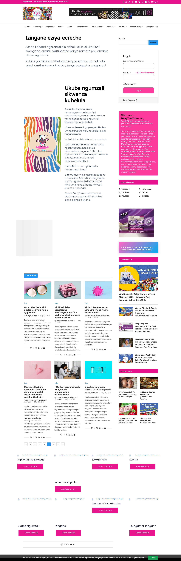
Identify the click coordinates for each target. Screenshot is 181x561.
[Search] (157, 26)
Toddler (69, 27)
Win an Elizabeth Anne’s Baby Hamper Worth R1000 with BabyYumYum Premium (146, 312)
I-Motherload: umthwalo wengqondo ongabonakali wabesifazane (67, 391)
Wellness (122, 27)
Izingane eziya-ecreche (106, 503)
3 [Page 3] (39, 444)
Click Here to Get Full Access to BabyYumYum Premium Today (136, 248)
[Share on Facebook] (33, 348)
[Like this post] (31, 348)
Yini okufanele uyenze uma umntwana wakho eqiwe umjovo (97, 310)
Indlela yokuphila (65, 482)
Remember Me (129, 84)
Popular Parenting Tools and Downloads (51, 2)
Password (127, 72)
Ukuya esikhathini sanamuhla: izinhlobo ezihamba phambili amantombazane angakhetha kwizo (35, 392)
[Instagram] (126, 2)
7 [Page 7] (58, 444)
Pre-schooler (82, 27)
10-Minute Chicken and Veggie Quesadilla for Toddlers (147, 395)
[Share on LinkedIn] (41, 348)
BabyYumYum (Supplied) (66, 321)
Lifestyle (149, 27)
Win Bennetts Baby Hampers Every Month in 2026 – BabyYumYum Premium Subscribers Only (137, 297)
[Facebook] (123, 2)
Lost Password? (130, 100)
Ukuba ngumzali (28, 526)
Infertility (110, 27)
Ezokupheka (99, 459)
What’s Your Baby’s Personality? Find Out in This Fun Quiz (128, 394)
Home (27, 27)
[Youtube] (136, 2)
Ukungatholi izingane (142, 526)
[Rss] (149, 2)
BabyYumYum (31, 315)
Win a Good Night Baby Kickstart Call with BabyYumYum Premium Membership (146, 359)
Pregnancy (50, 27)
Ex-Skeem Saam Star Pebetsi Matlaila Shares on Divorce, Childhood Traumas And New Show (146, 343)
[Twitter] (129, 2)
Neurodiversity (135, 27)
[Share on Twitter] (36, 348)
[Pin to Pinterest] (39, 348)
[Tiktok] (133, 2)
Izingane (60, 526)
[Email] (146, 2)
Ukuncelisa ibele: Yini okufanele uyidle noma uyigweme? (36, 310)
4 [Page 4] (44, 444)
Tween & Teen (96, 27)
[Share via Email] (44, 348)
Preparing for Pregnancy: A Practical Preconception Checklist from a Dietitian (146, 327)
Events (133, 459)
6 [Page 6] (53, 444)
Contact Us (27, 2)
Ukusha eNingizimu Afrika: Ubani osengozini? (98, 388)
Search (122, 38)
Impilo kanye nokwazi (31, 459)
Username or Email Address (133, 61)
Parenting (37, 27)
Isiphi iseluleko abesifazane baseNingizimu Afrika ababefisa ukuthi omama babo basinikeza (67, 312)
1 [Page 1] (30, 444)
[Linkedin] (142, 2)
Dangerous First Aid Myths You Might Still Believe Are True (128, 420)
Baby (60, 27)
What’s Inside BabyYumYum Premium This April (148, 420)
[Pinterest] (139, 2)
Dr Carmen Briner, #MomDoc (98, 315)
